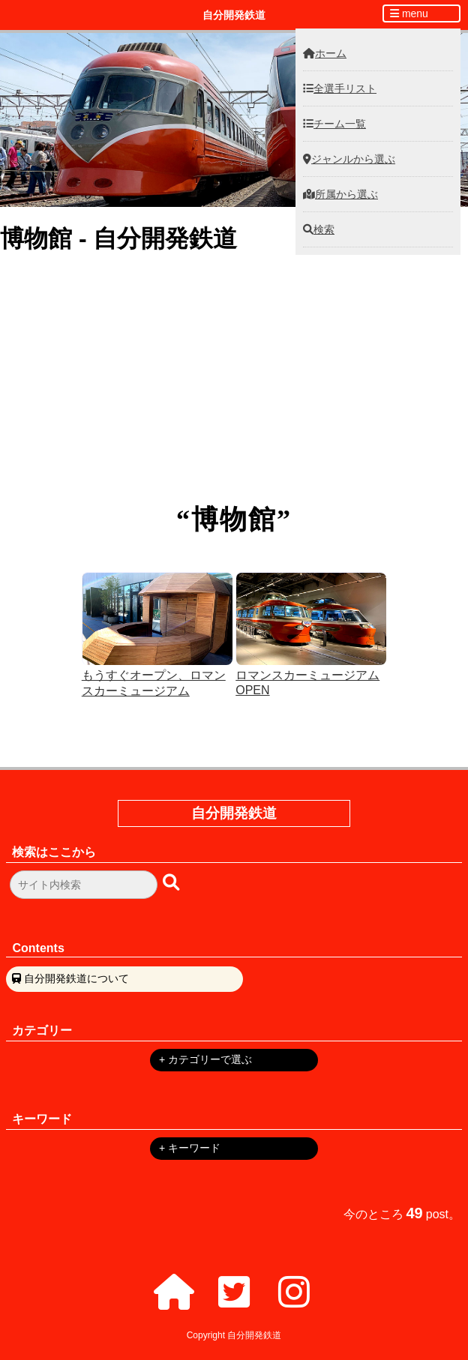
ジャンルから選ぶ (349, 159)
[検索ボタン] (172, 882)
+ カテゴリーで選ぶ (205, 1059)
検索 (318, 229)
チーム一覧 (334, 124)
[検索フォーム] (84, 884)
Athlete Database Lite (234, 360)
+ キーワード (189, 1148)
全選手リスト (339, 88)
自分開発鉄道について (76, 978)
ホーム (324, 53)
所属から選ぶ (340, 194)
